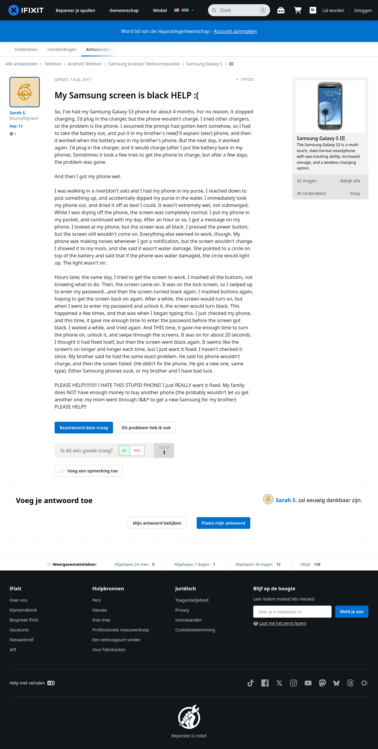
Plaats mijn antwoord (223, 508)
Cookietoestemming (195, 615)
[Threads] (349, 668)
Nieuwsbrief (21, 625)
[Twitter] (278, 668)
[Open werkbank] (281, 10)
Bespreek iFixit (24, 605)
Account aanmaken (235, 31)
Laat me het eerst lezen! (279, 609)
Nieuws (99, 595)
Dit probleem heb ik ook (146, 413)
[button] (312, 10)
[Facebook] (264, 668)
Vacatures (19, 615)
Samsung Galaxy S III (321, 124)
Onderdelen (278, 49)
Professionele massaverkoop (120, 615)
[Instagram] (292, 668)
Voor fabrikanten (109, 635)
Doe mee (101, 605)
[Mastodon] (321, 668)
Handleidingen (314, 49)
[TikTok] (249, 668)
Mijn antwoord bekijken (157, 508)
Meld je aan (352, 597)
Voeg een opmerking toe (89, 456)
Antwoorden (351, 49)
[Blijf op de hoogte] (292, 597)
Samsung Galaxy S (209, 49)
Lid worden (333, 10)
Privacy (182, 595)
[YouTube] (307, 668)
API (13, 635)
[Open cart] (298, 10)
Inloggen (363, 10)
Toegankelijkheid (192, 586)
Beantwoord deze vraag (84, 413)
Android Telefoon (90, 49)
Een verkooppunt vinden (116, 625)
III (236, 49)
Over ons (18, 586)
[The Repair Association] (363, 668)
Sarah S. (287, 485)
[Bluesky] (335, 669)
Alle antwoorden (26, 49)
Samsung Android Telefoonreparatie (148, 49)
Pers (96, 586)
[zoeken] (239, 10)
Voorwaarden (188, 605)
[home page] (26, 10)
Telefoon (57, 49)
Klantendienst (23, 595)
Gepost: (73, 65)
